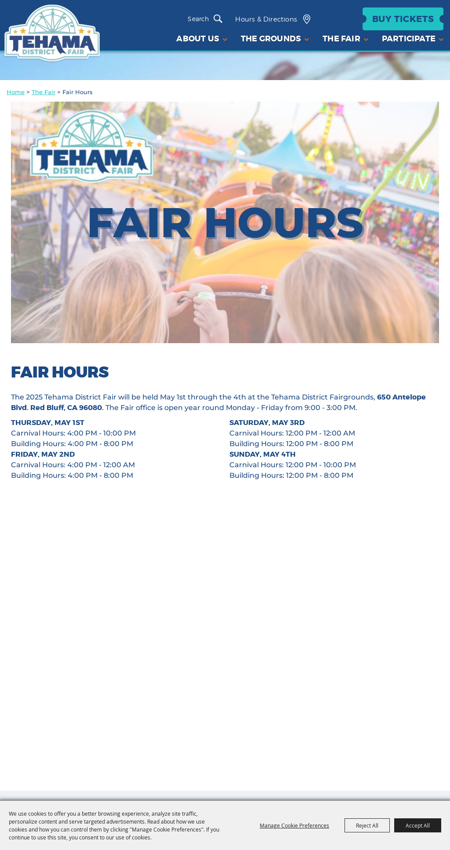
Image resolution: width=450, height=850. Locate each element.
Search (220, 19)
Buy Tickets (403, 19)
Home (16, 91)
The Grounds (271, 38)
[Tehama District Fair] (52, 34)
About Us (197, 38)
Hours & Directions (266, 19)
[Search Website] (200, 19)
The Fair (43, 91)
